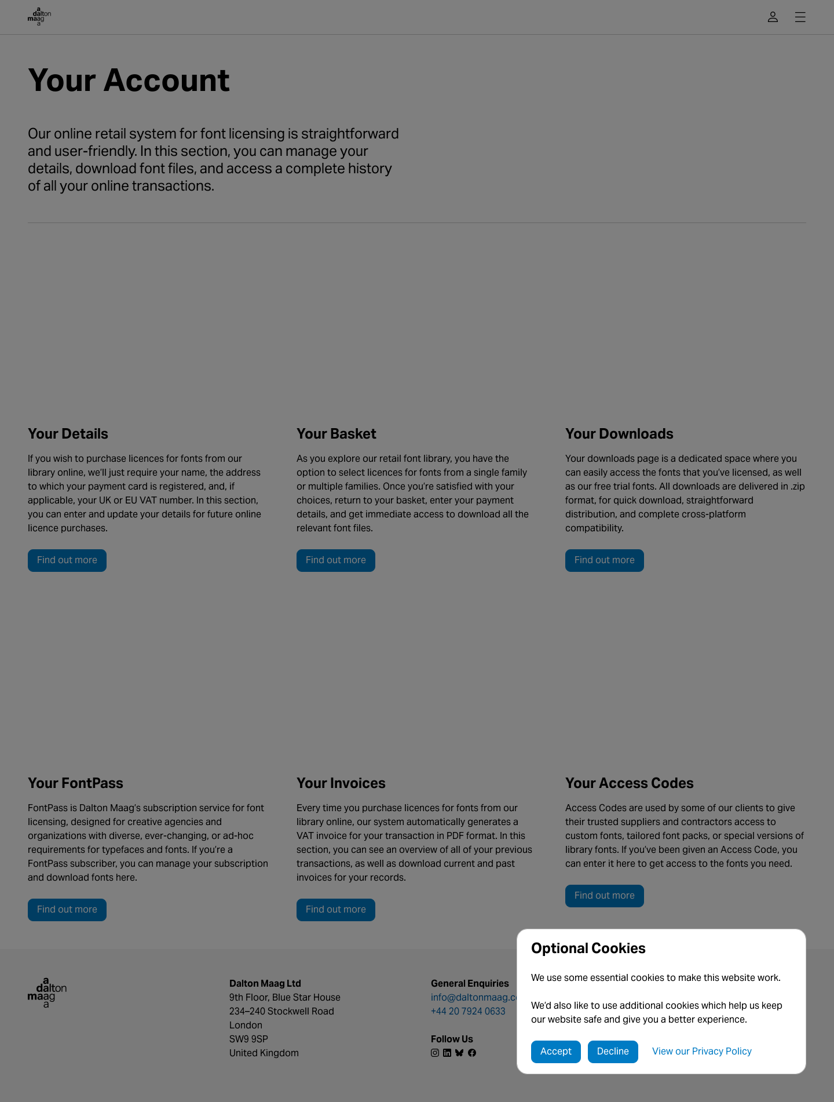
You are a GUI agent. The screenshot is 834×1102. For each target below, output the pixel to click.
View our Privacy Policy (702, 1051)
